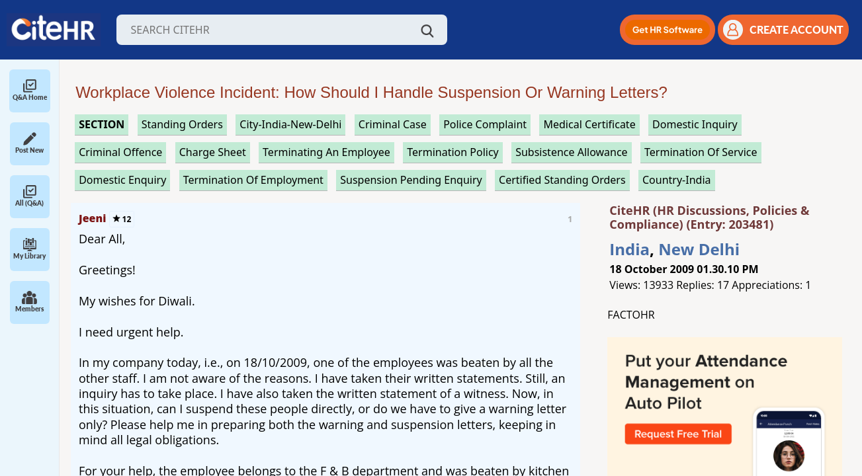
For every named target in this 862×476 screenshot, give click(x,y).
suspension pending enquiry (411, 180)
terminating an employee (326, 152)
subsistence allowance (571, 152)
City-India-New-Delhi (290, 124)
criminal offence (120, 152)
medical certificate (589, 124)
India (629, 249)
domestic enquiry (122, 180)
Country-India (676, 180)
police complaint (485, 124)
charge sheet (212, 152)
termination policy (452, 152)
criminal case (393, 124)
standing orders (182, 124)
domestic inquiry (695, 124)
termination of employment (253, 180)
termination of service (700, 152)
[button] (667, 30)
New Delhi (699, 249)
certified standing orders (562, 180)
